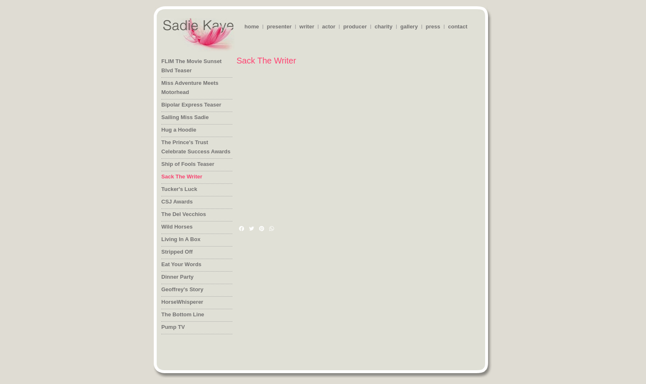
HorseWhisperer (182, 302)
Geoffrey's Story (182, 289)
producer (354, 26)
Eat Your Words (181, 264)
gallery (409, 26)
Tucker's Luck (179, 189)
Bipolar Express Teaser (191, 105)
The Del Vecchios (183, 214)
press (433, 26)
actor (329, 26)
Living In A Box (181, 239)
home (251, 26)
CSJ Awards (177, 201)
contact (457, 26)
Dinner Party (177, 277)
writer (307, 26)
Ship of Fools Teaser (187, 164)
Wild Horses (177, 227)
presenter (279, 26)
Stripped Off (177, 252)
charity (384, 26)
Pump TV (173, 327)
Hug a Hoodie (178, 130)
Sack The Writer (181, 176)
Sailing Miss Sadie (185, 117)
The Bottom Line (182, 314)
